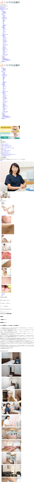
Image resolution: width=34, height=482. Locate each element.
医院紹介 (3, 14)
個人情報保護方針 (4, 61)
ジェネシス (4, 38)
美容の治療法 (3, 35)
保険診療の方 (4, 11)
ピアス (3, 33)
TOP (2, 10)
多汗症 (3, 26)
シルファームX (4, 55)
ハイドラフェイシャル (5, 44)
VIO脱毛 (4, 28)
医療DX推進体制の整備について (6, 59)
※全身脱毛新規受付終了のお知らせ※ (6, 155)
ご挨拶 (1, 199)
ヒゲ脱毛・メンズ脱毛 (5, 34)
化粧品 (3, 57)
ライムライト (4, 37)
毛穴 (3, 32)
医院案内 (1, 160)
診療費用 (4, 56)
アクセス (4, 16)
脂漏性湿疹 (4, 25)
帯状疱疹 (4, 20)
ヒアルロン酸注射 (5, 41)
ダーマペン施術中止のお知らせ (5, 151)
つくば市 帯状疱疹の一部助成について (6, 150)
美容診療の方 (4, 12)
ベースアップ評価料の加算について (7, 117)
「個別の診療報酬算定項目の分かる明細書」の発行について (9, 154)
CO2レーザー (4, 45)
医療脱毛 (4, 27)
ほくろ (3, 24)
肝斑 (3, 29)
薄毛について (4, 47)
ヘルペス (4, 21)
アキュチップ (4, 39)
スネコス (4, 42)
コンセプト (4, 15)
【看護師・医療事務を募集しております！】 (7, 145)
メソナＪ (4, 43)
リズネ (3, 53)
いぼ (3, 23)
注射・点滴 (4, 48)
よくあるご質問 (5, 17)
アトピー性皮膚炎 (5, 18)
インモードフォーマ (5, 108)
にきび (3, 19)
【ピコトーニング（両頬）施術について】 (6, 146)
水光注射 (4, 52)
